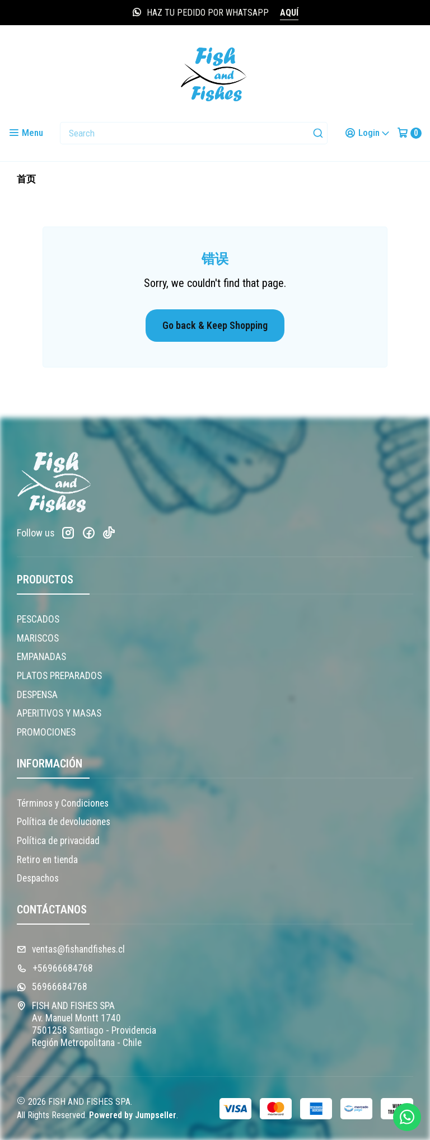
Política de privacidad (58, 840)
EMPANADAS (41, 656)
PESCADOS (38, 619)
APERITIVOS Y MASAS (59, 713)
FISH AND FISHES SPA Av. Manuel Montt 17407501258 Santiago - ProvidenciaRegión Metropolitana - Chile (86, 1024)
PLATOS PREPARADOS (59, 675)
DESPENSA (37, 694)
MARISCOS (38, 638)
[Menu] (25, 132)
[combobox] (194, 133)
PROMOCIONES (46, 732)
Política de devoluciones (63, 821)
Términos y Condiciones (63, 803)
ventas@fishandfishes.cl (71, 949)
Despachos (38, 878)
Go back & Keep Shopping (215, 325)
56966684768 (52, 986)
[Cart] (409, 132)
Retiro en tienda (47, 859)
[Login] (367, 132)
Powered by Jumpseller (132, 1115)
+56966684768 (55, 968)
